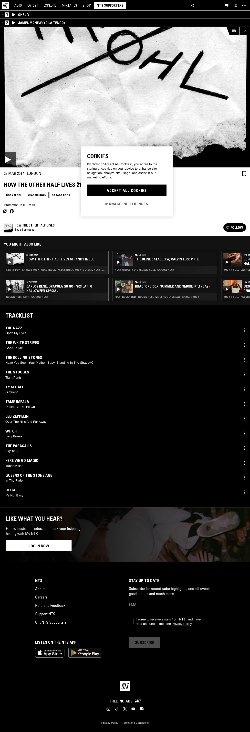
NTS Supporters (110, 5)
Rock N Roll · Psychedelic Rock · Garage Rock (144, 269)
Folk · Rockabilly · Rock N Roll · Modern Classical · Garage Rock (157, 297)
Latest (32, 5)
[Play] (125, 97)
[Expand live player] (244, 31)
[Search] (193, 5)
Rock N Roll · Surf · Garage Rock (27, 297)
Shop (87, 5)
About (39, 588)
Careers (41, 597)
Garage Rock (61, 195)
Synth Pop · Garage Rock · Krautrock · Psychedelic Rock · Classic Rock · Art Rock (56, 269)
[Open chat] (227, 5)
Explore (49, 5)
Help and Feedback (50, 605)
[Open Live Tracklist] (232, 31)
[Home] (5, 5)
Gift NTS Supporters (50, 622)
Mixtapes (69, 5)
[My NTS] (236, 5)
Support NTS (45, 613)
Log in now (39, 545)
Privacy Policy (182, 624)
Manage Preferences (126, 203)
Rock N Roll (14, 195)
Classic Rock (37, 195)
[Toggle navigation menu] (244, 5)
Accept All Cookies (127, 190)
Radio (17, 5)
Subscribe (144, 642)
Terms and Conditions (135, 722)
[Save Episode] (244, 173)
